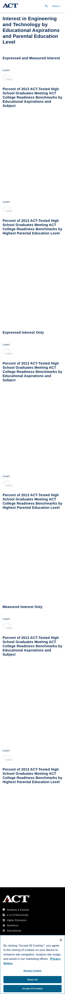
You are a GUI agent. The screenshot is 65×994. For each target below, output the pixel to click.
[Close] (61, 940)
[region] (32, 964)
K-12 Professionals (17, 915)
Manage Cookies (32, 970)
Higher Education (17, 920)
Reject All (32, 979)
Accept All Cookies (32, 988)
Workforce (12, 925)
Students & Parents (18, 909)
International (14, 930)
